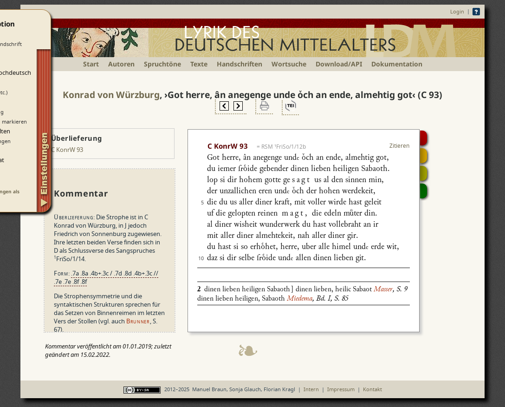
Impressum (341, 389)
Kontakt (372, 389)
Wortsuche (289, 63)
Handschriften (239, 63)
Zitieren (399, 146)
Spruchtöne (162, 63)
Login (457, 11)
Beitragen (423, 191)
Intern (311, 389)
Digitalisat (423, 138)
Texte (198, 63)
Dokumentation (396, 63)
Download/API (339, 63)
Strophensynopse (423, 155)
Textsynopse (423, 173)
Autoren (121, 63)
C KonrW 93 (67, 149)
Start (91, 63)
